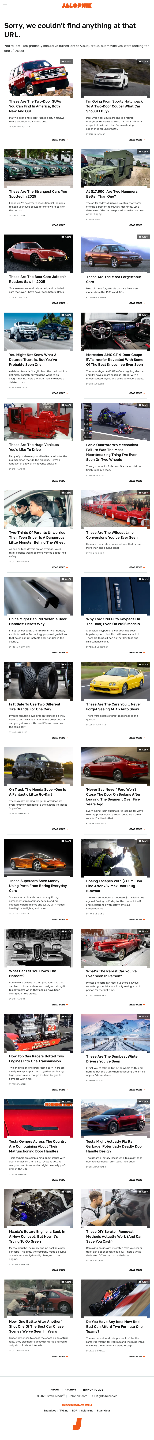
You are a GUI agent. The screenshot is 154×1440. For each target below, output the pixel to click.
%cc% (68, 61)
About (55, 1389)
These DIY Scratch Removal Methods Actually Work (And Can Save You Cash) (114, 1236)
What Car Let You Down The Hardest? (32, 973)
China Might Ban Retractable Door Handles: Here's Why (38, 621)
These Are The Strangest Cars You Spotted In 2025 (38, 193)
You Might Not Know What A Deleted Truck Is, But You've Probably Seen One (33, 360)
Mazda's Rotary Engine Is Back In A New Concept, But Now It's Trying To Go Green (37, 1236)
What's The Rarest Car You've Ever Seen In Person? (111, 973)
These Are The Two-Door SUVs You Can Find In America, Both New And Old (35, 106)
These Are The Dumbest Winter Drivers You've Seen (112, 1058)
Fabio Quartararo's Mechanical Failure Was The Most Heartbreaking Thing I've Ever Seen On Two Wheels (112, 452)
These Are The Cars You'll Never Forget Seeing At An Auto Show (113, 706)
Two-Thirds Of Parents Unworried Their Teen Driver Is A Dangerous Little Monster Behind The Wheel (37, 537)
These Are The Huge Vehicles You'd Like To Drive (34, 447)
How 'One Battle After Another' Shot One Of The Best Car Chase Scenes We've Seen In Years (36, 1326)
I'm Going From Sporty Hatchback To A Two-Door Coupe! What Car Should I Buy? (114, 106)
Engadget (50, 1410)
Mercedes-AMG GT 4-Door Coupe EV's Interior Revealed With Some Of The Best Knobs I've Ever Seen (114, 360)
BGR (74, 1410)
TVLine (63, 1410)
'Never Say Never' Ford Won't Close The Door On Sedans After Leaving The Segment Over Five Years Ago (113, 796)
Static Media (55, 1396)
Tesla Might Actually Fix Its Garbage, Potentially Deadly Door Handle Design (114, 1146)
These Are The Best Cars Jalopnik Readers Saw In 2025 (38, 279)
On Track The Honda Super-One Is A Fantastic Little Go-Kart (37, 791)
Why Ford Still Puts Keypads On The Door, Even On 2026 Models (113, 621)
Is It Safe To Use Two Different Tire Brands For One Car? (34, 706)
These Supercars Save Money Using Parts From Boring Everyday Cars (38, 886)
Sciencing (87, 1410)
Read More (58, 139)
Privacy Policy (93, 1389)
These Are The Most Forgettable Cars (113, 279)
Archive (71, 1389)
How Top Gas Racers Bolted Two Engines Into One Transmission (36, 1058)
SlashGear (103, 1410)
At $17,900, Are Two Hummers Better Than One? (112, 193)
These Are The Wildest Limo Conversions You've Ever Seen (112, 535)
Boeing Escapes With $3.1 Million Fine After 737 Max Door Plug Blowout (114, 886)
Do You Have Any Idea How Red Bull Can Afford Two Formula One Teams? (114, 1327)
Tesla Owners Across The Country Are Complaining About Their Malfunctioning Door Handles (38, 1146)
